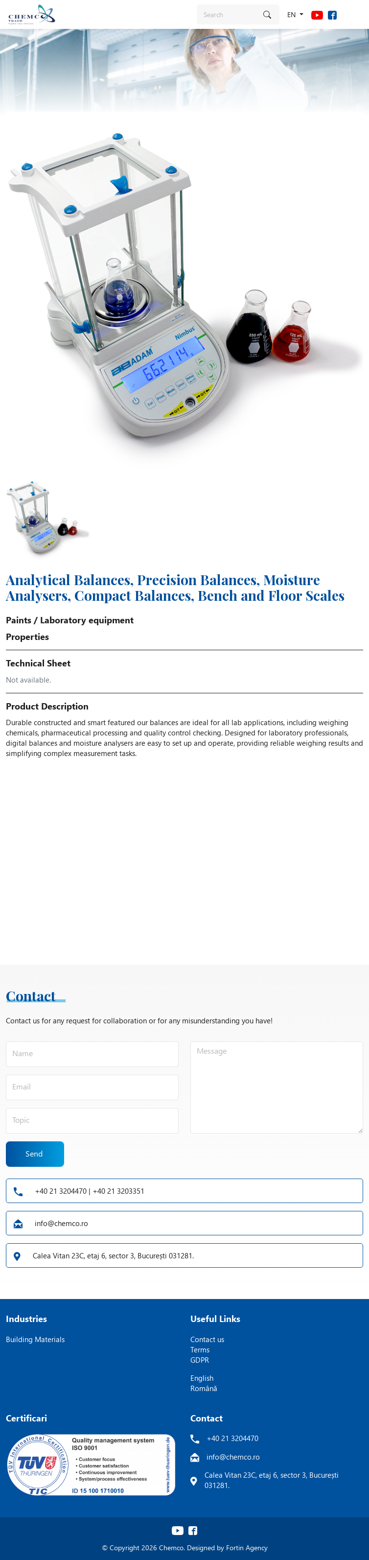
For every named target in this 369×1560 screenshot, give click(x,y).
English (201, 1378)
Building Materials (35, 1339)
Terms (199, 1349)
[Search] (227, 14)
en (292, 14)
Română (203, 1388)
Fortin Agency (247, 1547)
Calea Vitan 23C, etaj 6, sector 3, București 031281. (104, 1255)
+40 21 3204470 (232, 1438)
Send (34, 1153)
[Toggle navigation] (354, 14)
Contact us (207, 1339)
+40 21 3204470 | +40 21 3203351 (79, 1190)
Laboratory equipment (87, 620)
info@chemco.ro (51, 1223)
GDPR (199, 1360)
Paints (18, 620)
